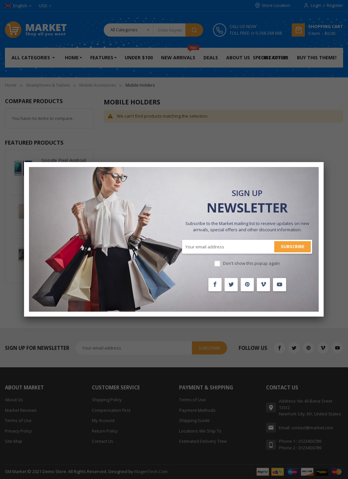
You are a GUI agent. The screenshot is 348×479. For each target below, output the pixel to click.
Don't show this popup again (251, 263)
